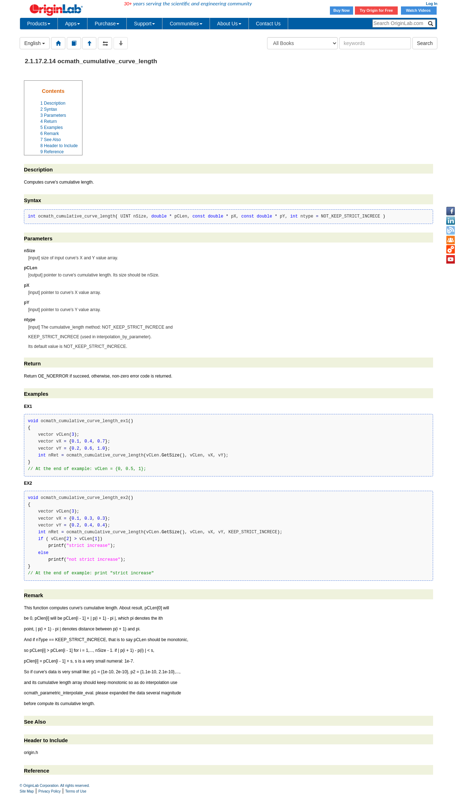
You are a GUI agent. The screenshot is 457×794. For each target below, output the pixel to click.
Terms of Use (75, 791)
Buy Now (341, 10)
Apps (72, 23)
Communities (186, 23)
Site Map (27, 791)
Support (144, 23)
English (34, 43)
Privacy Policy (50, 791)
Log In (431, 3)
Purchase (107, 23)
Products (38, 23)
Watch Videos (419, 10)
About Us (229, 23)
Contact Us (268, 23)
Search (425, 43)
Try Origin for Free (376, 10)
